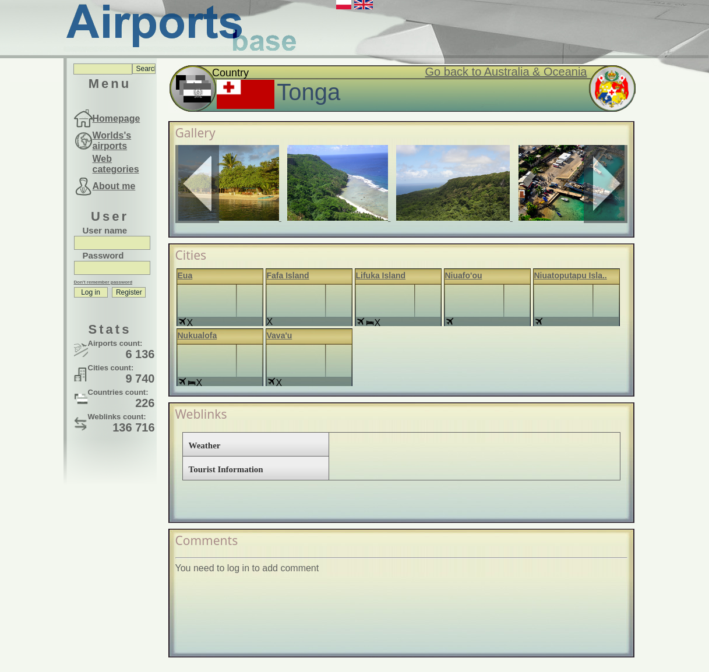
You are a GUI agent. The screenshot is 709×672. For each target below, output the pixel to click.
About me (114, 186)
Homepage (116, 118)
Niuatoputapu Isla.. (570, 275)
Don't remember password (103, 282)
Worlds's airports (112, 140)
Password (103, 255)
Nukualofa (197, 335)
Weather (205, 445)
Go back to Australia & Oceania (506, 71)
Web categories (116, 164)
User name (105, 230)
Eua (185, 275)
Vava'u (279, 335)
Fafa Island (288, 275)
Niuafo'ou (463, 275)
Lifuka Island (381, 275)
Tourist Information (226, 469)
